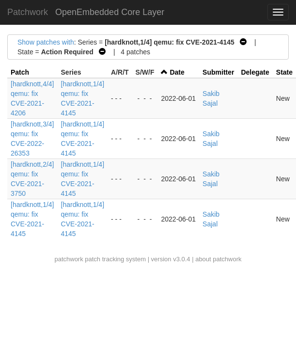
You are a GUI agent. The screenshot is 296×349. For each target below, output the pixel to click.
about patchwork (218, 259)
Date (177, 72)
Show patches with (45, 42)
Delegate (255, 72)
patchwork (68, 259)
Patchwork (27, 12)
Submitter (218, 72)
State (284, 72)
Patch (20, 72)
